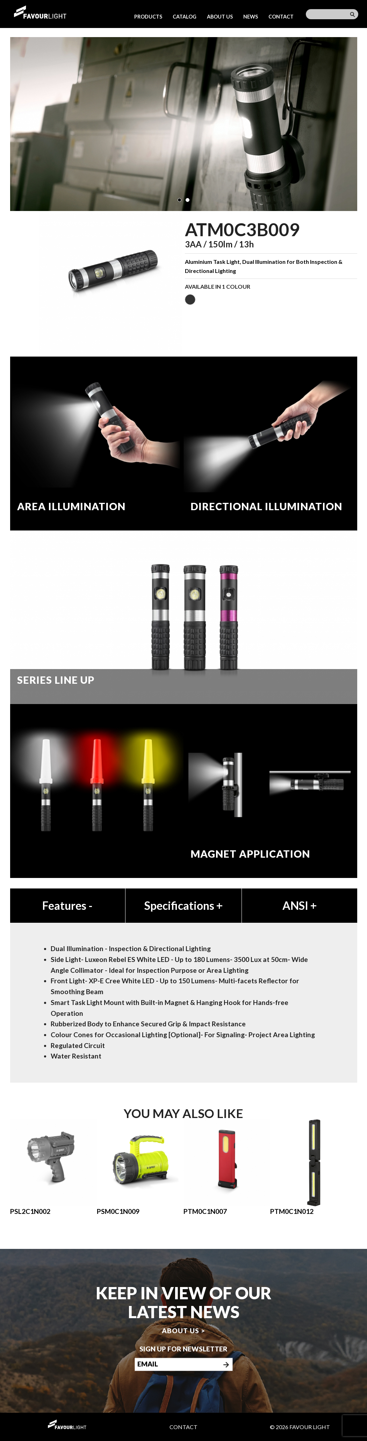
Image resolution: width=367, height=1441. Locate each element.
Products (148, 17)
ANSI (299, 905)
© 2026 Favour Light (300, 1427)
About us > (183, 1331)
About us (220, 17)
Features (67, 905)
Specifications (183, 905)
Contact (281, 17)
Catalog (184, 17)
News (250, 17)
